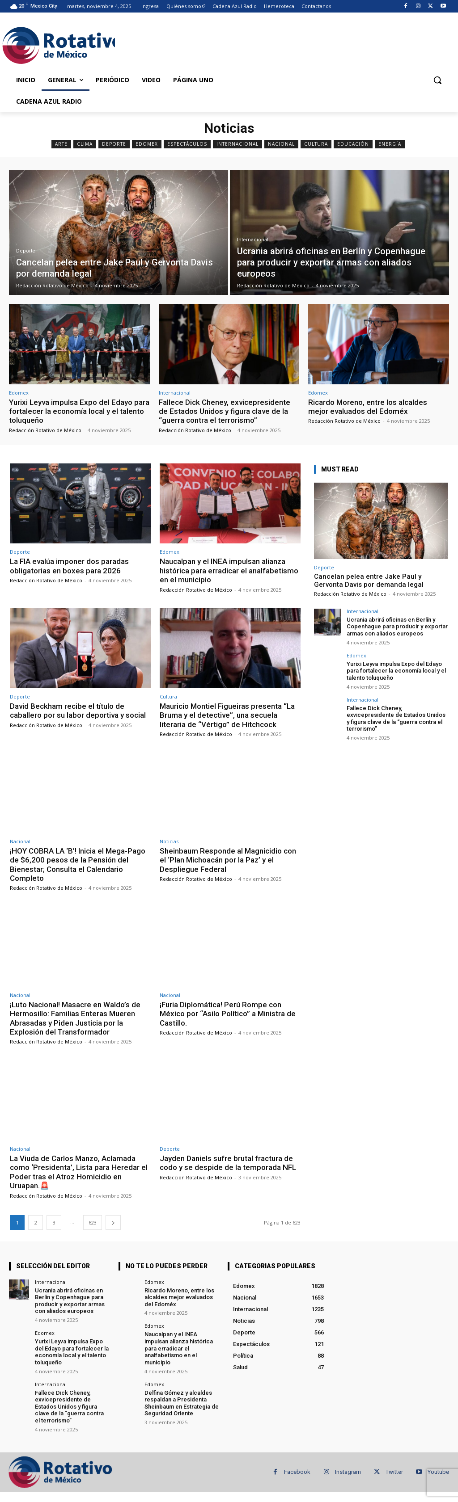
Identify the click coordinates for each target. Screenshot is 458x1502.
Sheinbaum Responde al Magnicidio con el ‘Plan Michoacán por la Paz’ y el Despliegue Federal (228, 860)
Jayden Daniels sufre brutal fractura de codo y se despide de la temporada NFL (228, 1163)
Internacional (237, 144)
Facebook (297, 1471)
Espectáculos (187, 144)
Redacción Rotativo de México (45, 430)
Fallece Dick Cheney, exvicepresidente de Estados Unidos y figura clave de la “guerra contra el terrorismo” (224, 411)
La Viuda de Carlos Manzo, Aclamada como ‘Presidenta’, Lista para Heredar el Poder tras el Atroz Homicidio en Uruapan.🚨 (79, 1172)
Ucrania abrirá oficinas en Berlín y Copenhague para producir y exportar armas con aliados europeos (397, 626)
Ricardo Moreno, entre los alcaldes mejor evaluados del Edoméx (367, 407)
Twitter (394, 1471)
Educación (353, 144)
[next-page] (113, 1222)
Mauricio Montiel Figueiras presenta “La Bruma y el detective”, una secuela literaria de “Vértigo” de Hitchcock (227, 715)
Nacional (281, 144)
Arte (61, 144)
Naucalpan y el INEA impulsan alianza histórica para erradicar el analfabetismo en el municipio (229, 570)
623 (93, 1222)
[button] (437, 80)
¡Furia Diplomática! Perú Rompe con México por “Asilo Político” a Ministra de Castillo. (228, 1013)
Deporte (114, 144)
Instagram (348, 1471)
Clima (84, 144)
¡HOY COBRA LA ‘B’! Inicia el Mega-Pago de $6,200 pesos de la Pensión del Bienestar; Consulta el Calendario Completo (77, 864)
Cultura (316, 144)
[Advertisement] (219, 43)
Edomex (146, 144)
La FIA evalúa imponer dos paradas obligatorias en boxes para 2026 (69, 566)
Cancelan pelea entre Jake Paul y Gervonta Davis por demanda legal (369, 580)
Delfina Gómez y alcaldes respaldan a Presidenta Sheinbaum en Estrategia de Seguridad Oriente (181, 1403)
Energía (390, 144)
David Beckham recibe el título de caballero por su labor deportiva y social (78, 710)
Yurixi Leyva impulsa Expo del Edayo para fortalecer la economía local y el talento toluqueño (79, 411)
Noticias (169, 841)
